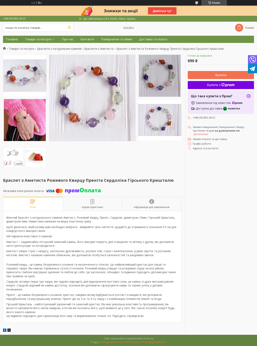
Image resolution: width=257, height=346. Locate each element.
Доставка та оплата (153, 39)
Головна (12, 39)
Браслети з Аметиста (98, 49)
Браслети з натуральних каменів (59, 49)
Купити (220, 75)
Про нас (67, 39)
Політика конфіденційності (150, 342)
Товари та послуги (38, 39)
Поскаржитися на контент (116, 342)
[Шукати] (69, 28)
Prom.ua (148, 338)
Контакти (87, 39)
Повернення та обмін (116, 39)
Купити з (221, 85)
